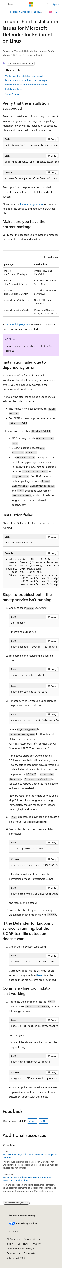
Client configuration (31, 204)
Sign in (55, 4)
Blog (9, 1243)
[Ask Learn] (50, 12)
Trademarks (29, 1253)
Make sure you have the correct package (26, 80)
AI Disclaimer (13, 1239)
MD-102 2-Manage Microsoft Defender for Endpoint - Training (30, 1156)
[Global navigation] (3, 4)
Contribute (23, 1243)
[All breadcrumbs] (5, 12)
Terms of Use (13, 1253)
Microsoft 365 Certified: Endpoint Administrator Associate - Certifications (27, 1179)
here (39, 975)
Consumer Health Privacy (19, 1248)
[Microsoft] (31, 4)
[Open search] (47, 4)
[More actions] (56, 12)
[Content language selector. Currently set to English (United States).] (22, 1215)
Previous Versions (32, 1239)
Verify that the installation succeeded (24, 75)
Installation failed (13, 88)
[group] (31, 145)
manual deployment (18, 324)
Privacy (36, 1243)
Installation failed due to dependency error (26, 84)
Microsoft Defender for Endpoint (25, 11)
